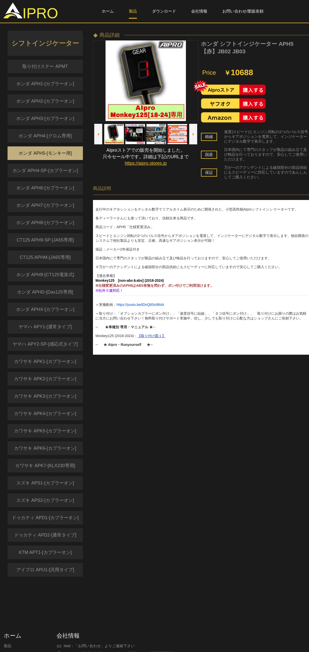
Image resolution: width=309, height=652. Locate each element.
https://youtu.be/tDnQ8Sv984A (140, 305)
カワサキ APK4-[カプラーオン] (45, 413)
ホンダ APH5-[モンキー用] (45, 153)
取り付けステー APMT (45, 66)
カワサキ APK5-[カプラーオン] (45, 430)
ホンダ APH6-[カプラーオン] (45, 187)
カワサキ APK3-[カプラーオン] (45, 396)
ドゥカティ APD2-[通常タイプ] (45, 535)
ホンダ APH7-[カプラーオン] (45, 205)
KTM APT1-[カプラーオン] (45, 552)
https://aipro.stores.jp (146, 163)
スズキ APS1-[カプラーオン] (45, 482)
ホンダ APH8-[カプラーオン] (45, 222)
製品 (133, 11)
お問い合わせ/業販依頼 (243, 11)
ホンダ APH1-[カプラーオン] (45, 83)
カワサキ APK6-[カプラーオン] (45, 448)
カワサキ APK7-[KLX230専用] (45, 465)
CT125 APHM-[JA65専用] (45, 257)
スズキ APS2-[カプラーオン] (45, 500)
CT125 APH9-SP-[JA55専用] (45, 239)
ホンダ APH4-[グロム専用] (45, 135)
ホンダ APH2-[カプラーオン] (45, 101)
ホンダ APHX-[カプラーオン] (45, 309)
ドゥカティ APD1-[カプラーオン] (45, 517)
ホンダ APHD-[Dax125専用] (45, 292)
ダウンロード (164, 11)
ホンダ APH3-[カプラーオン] (45, 118)
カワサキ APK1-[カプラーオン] (45, 361)
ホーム (108, 11)
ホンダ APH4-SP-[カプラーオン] (45, 170)
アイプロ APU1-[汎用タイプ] (45, 569)
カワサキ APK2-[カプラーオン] (45, 378)
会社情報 (199, 11)
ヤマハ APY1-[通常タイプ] (45, 326)
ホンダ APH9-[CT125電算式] (45, 274)
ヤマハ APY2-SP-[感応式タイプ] (45, 344)
